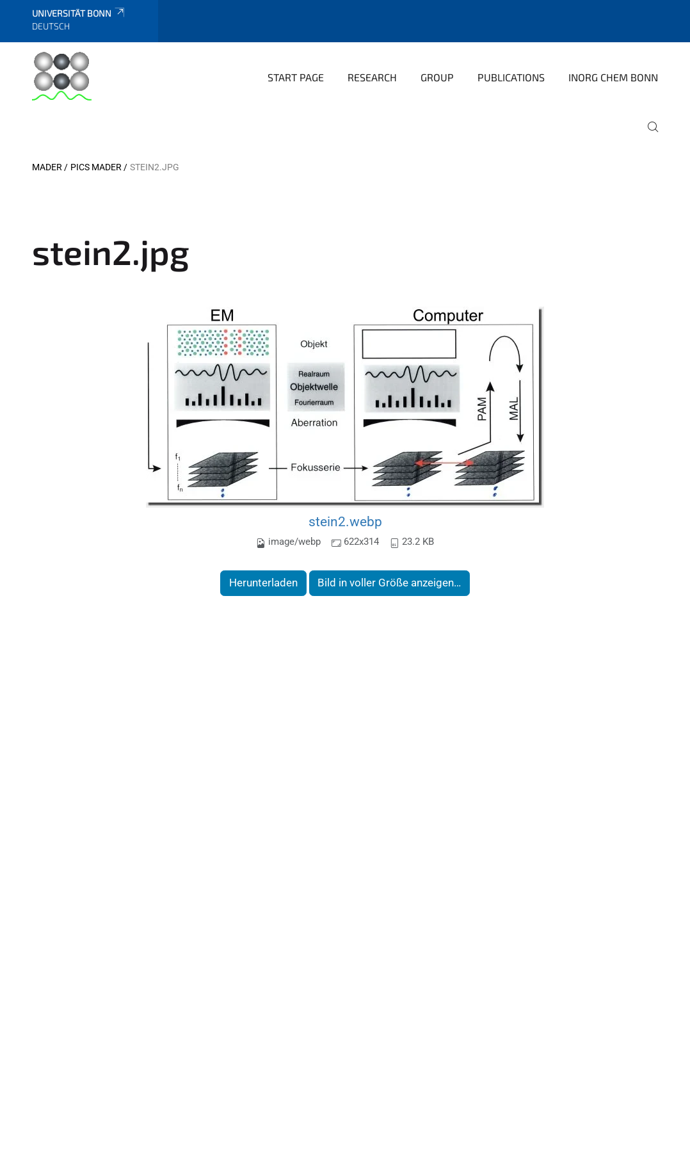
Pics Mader (96, 167)
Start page (296, 77)
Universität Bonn (79, 13)
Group (437, 77)
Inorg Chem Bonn (613, 77)
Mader (47, 167)
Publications (511, 77)
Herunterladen (263, 582)
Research (372, 77)
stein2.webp (345, 521)
